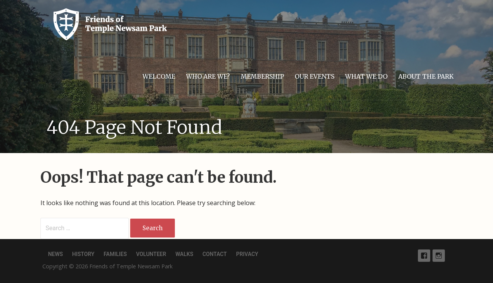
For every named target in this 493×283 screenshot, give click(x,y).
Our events (314, 76)
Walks (184, 254)
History (83, 254)
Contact (215, 254)
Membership (262, 76)
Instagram (439, 255)
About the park (426, 76)
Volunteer (151, 254)
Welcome (159, 76)
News (55, 254)
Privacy (247, 254)
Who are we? (208, 76)
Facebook (424, 255)
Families (115, 254)
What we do (366, 76)
